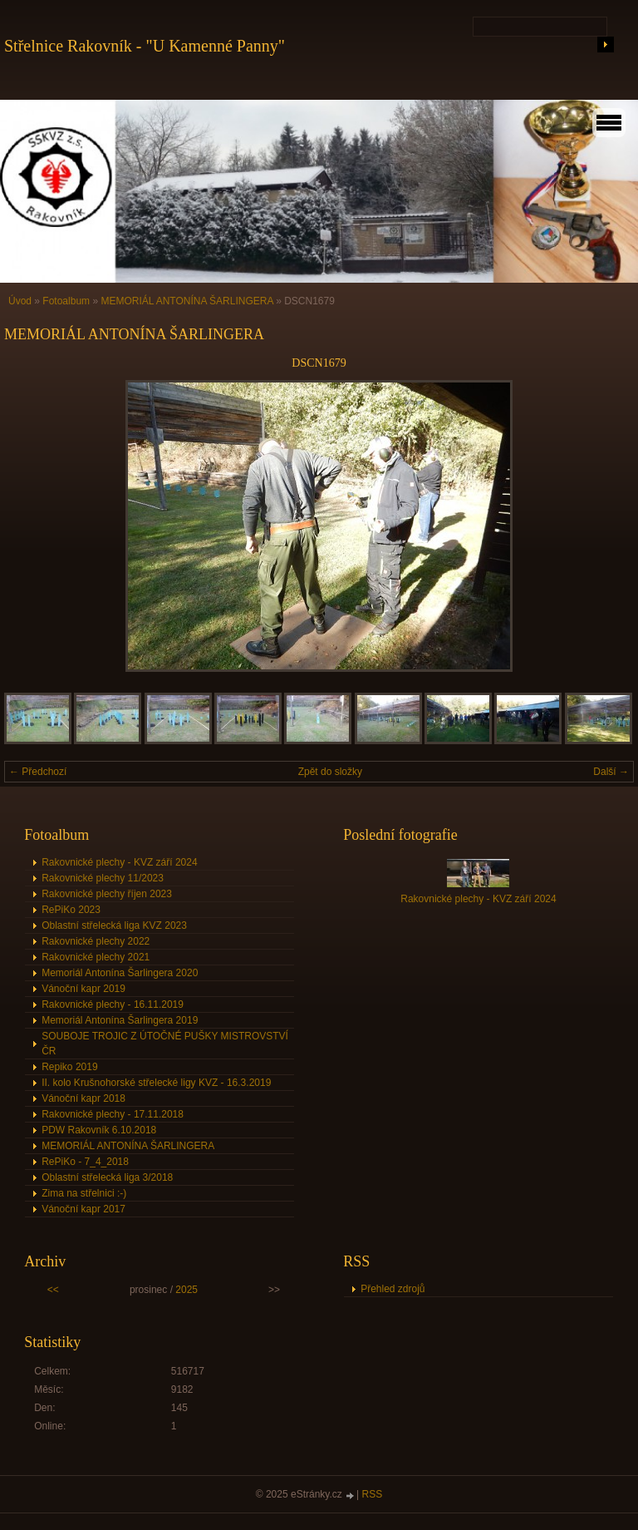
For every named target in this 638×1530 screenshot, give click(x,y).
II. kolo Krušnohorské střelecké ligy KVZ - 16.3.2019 (156, 1082)
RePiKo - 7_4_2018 (85, 1161)
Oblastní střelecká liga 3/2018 (107, 1177)
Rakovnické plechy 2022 (96, 941)
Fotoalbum (66, 301)
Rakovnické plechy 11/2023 (103, 878)
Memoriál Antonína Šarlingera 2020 (120, 973)
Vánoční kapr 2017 (83, 1209)
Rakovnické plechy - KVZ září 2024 (119, 862)
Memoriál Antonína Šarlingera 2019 (120, 1020)
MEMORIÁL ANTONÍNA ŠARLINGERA (186, 301)
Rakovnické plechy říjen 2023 (107, 894)
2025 (186, 1290)
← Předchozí (37, 771)
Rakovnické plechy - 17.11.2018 (113, 1114)
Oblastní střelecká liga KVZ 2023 (114, 925)
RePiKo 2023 (71, 910)
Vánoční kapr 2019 (83, 988)
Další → (611, 771)
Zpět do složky (330, 771)
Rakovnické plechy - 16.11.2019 (113, 1004)
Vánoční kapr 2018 (83, 1098)
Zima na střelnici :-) (84, 1193)
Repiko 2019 (69, 1067)
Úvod (20, 301)
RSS (372, 1494)
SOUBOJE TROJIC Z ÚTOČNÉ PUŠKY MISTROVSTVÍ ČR (165, 1043)
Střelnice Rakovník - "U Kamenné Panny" (144, 46)
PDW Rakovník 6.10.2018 (99, 1130)
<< (53, 1290)
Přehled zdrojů (393, 1289)
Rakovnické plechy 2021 (96, 957)
